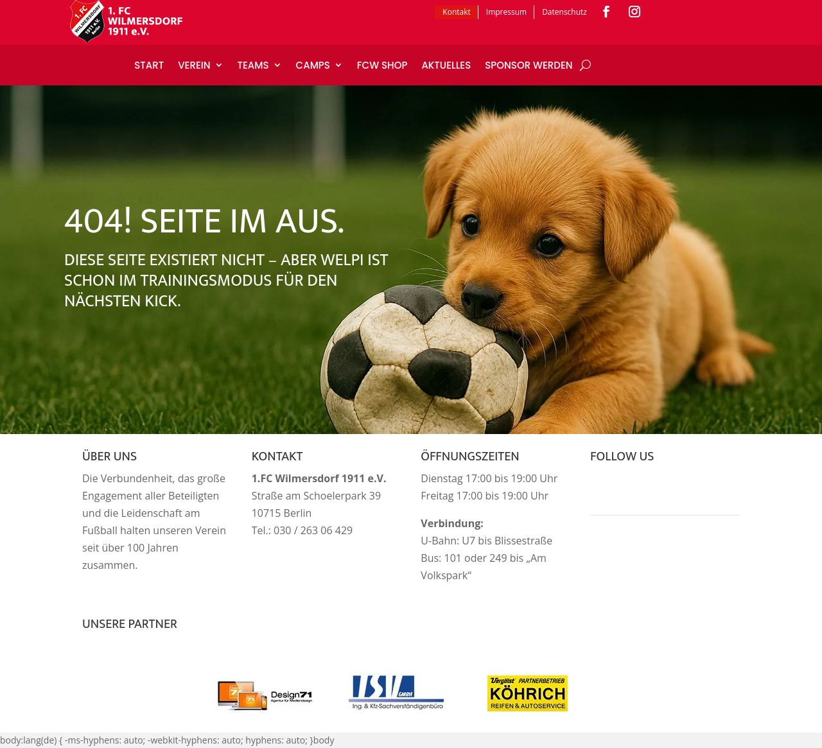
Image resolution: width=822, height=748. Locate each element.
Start (149, 65)
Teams (253, 65)
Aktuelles (446, 65)
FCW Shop (382, 65)
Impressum (506, 11)
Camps (313, 65)
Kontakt (456, 11)
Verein (194, 65)
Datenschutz (564, 11)
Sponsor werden (528, 65)
